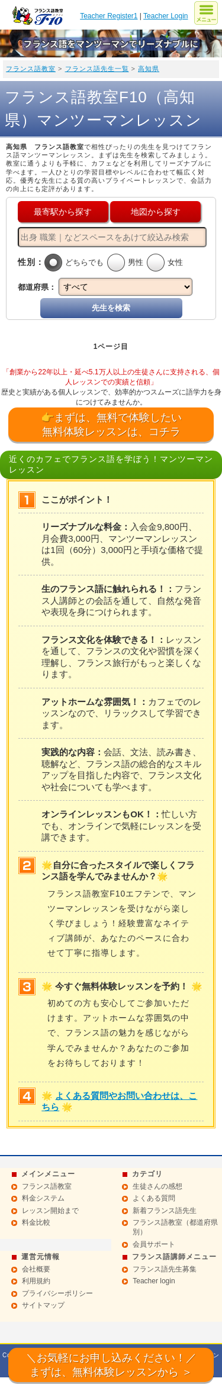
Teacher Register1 (108, 16)
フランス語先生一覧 (97, 68)
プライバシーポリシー (57, 1293)
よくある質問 (154, 1198)
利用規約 (36, 1281)
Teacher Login (165, 16)
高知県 (148, 68)
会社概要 (36, 1269)
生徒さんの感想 (157, 1186)
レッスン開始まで (50, 1210)
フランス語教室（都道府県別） (175, 1227)
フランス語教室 (31, 68)
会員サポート (154, 1244)
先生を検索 (111, 307)
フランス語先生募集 (165, 1269)
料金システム (43, 1198)
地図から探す (156, 211)
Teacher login (154, 1281)
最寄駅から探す (63, 211)
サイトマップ (43, 1305)
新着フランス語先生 (165, 1210)
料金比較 (36, 1222)
